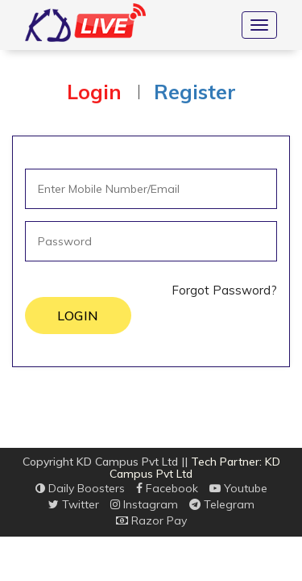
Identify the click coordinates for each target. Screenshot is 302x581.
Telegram (221, 504)
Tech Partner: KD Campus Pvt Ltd (195, 467)
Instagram (144, 504)
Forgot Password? (224, 290)
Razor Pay (151, 520)
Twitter (73, 504)
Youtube (238, 488)
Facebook (167, 488)
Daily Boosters (80, 488)
